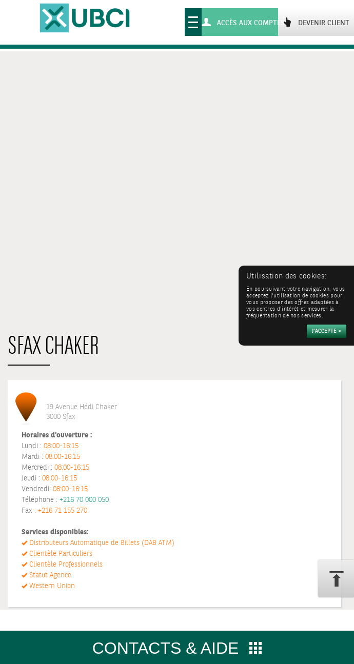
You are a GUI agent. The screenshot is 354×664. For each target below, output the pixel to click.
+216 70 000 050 (84, 500)
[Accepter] (326, 331)
